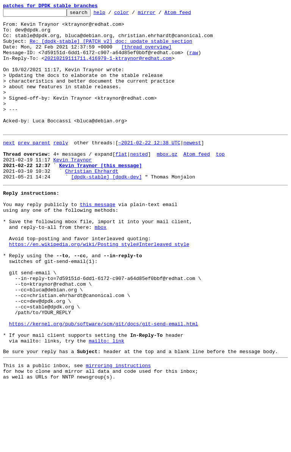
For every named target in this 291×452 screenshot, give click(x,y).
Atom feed (189, 14)
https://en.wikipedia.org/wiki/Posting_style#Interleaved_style (99, 287)
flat (121, 181)
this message (98, 239)
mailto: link (106, 403)
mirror (158, 14)
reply (60, 167)
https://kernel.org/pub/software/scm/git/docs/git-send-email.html (103, 382)
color (133, 14)
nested (139, 181)
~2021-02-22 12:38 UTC (149, 167)
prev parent (34, 167)
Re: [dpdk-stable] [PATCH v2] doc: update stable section (111, 47)
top (220, 181)
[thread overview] (146, 54)
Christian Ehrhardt (91, 201)
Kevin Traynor (72, 188)
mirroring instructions (118, 430)
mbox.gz (167, 181)
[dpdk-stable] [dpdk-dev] (106, 208)
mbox (100, 266)
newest (192, 167)
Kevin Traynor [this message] (100, 194)
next (9, 167)
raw (193, 61)
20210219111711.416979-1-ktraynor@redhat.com (107, 68)
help (111, 14)
